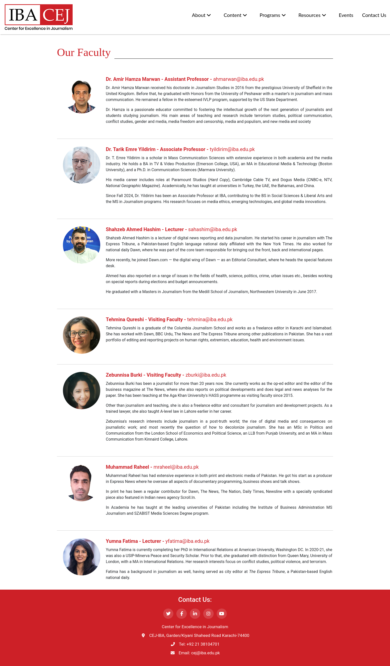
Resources (312, 15)
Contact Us (374, 15)
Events (346, 15)
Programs (273, 15)
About (201, 15)
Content (235, 15)
